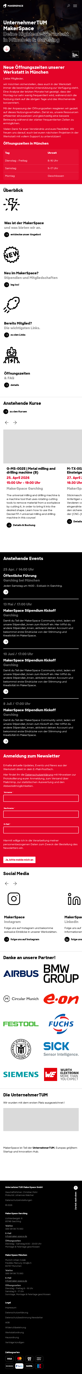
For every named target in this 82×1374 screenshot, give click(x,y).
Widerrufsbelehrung (15, 1327)
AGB (7, 1322)
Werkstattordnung (14, 1332)
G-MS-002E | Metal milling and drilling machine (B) (31, 471)
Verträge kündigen (14, 1342)
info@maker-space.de (16, 1236)
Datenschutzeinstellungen (18, 1200)
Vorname (8, 792)
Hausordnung (12, 1337)
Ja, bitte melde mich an (19, 859)
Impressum (10, 1307)
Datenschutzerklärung (39, 774)
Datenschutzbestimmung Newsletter (24, 1317)
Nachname (9, 808)
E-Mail (7, 824)
